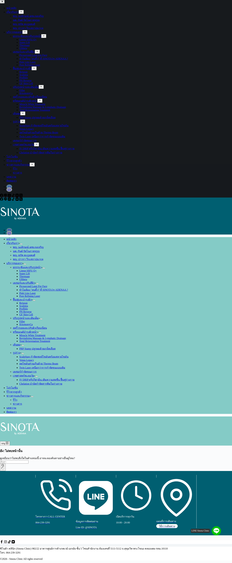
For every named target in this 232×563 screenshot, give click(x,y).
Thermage (24, 276)
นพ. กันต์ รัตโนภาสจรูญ (26, 251)
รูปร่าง (17, 352)
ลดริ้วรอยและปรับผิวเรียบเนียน (30, 328)
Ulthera (23, 279)
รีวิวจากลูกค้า (14, 391)
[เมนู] (5, 443)
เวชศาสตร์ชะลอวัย (24, 375)
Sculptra (23, 306)
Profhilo (23, 308)
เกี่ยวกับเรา (13, 243)
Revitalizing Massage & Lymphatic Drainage (42, 338)
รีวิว (15, 399)
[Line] (6, 199)
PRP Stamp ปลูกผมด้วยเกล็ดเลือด (37, 348)
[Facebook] (2, 199)
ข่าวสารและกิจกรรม (18, 395)
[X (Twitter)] (21, 199)
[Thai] (9, 230)
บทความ (11, 407)
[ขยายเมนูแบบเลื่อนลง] (21, 244)
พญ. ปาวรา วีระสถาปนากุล (28, 259)
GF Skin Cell (26, 314)
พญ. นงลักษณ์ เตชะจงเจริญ (28, 247)
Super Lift (24, 273)
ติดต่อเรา (11, 412)
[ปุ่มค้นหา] (3, 467)
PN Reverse (25, 311)
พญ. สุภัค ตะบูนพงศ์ (24, 255)
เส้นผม (17, 344)
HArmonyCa (26, 324)
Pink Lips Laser (27, 293)
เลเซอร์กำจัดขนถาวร (25, 371)
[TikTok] (13, 199)
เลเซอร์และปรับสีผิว (24, 283)
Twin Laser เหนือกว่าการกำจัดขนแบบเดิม (42, 367)
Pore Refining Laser (29, 296)
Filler (22, 321)
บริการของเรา (15, 263)
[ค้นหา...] (14, 462)
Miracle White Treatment (32, 335)
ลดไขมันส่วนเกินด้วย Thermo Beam (38, 363)
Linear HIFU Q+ (28, 270)
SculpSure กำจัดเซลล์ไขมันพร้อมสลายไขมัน (43, 356)
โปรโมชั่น (12, 387)
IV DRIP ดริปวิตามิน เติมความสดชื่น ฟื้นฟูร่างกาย (46, 379)
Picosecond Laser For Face (33, 286)
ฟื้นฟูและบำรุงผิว (23, 299)
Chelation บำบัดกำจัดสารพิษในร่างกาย (40, 383)
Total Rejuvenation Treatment (34, 341)
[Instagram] (10, 199)
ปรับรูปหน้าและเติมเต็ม (26, 318)
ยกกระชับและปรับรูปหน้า (28, 267)
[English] (9, 233)
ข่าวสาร (17, 403)
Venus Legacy (26, 360)
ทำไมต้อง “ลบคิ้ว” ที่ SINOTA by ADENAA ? (43, 289)
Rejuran (23, 303)
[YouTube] (17, 199)
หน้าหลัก (11, 239)
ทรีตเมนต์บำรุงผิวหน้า (26, 332)
